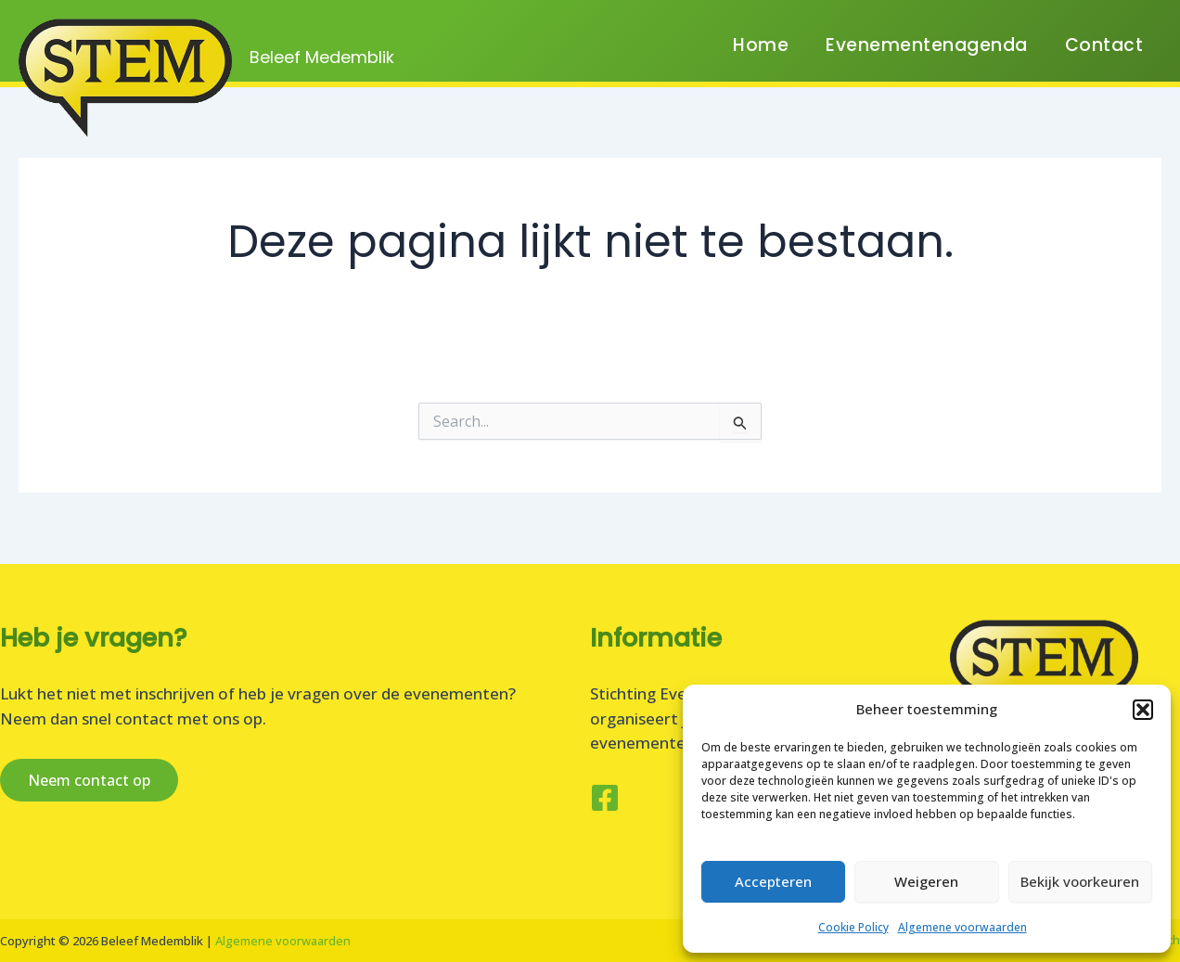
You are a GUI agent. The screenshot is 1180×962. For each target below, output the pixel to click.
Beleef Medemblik (322, 57)
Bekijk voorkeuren (1079, 881)
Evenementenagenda (927, 55)
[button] (1143, 709)
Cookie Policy (853, 927)
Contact (1104, 55)
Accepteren (773, 881)
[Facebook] (605, 798)
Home (761, 55)
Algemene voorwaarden (962, 927)
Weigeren (926, 881)
